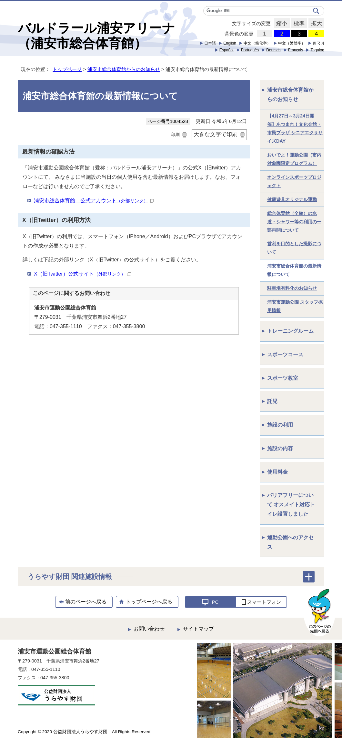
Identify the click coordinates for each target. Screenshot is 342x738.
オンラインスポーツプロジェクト (294, 181)
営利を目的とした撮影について (294, 248)
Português (250, 50)
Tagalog (317, 50)
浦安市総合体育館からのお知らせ (123, 69)
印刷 (175, 134)
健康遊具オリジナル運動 (292, 199)
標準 (298, 23)
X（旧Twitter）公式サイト (82, 274)
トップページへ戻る (149, 601)
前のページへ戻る (85, 601)
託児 (272, 401)
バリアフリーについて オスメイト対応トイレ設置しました (291, 504)
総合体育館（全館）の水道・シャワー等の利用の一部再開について (294, 222)
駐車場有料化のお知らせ (292, 288)
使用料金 (277, 472)
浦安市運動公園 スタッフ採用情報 (295, 306)
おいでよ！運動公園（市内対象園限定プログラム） (294, 159)
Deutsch (273, 50)
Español (226, 50)
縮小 (280, 23)
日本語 (210, 43)
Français (295, 50)
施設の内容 (280, 448)
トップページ (67, 69)
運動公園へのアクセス (290, 542)
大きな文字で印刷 (215, 134)
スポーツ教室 (282, 378)
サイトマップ (198, 629)
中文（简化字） (257, 43)
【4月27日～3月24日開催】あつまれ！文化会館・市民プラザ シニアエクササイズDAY (295, 128)
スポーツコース (285, 354)
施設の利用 (280, 425)
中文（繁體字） (291, 43)
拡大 (315, 23)
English (229, 43)
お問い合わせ (149, 629)
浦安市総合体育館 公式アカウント (94, 200)
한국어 (318, 43)
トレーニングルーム (290, 331)
